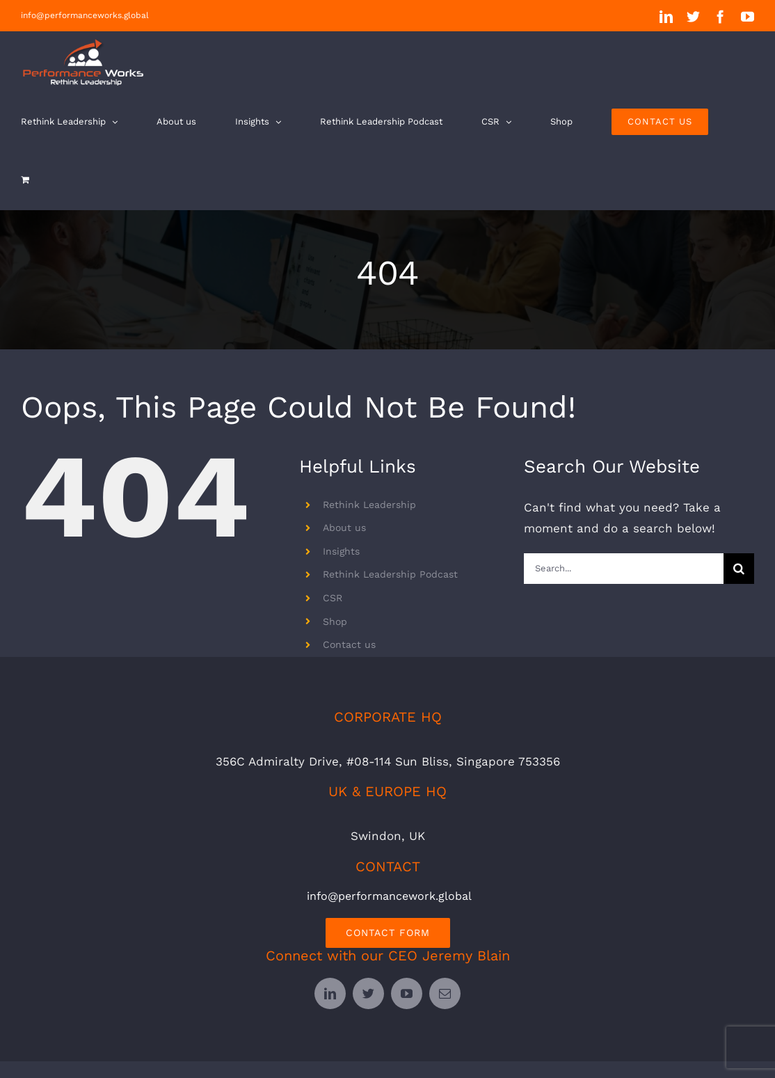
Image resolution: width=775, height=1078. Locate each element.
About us (344, 527)
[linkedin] (330, 993)
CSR (332, 597)
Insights (341, 551)
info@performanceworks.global (85, 15)
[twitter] (368, 993)
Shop (335, 621)
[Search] (739, 568)
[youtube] (406, 993)
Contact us (349, 644)
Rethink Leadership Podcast (390, 574)
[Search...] (624, 568)
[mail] (445, 993)
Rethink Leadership (369, 504)
